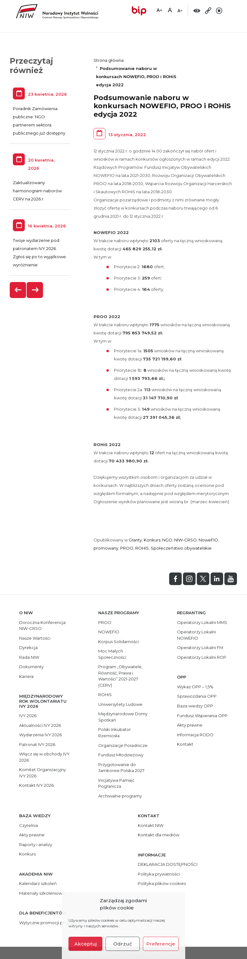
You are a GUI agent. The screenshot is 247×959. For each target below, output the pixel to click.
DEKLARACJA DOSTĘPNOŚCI (167, 864)
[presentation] (18, 290)
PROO (126, 548)
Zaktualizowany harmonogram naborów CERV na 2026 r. (37, 190)
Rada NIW (29, 657)
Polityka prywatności (159, 873)
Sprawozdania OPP (197, 696)
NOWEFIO (108, 631)
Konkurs (152, 539)
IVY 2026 (27, 715)
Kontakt (185, 744)
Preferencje (160, 944)
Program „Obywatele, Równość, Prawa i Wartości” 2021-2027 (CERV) (120, 676)
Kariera (26, 676)
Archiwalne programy (120, 795)
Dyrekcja (28, 647)
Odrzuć (122, 944)
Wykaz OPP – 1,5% (195, 686)
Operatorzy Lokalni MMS (202, 622)
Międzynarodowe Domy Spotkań (123, 716)
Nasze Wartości (35, 638)
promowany (106, 548)
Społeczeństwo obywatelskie (181, 548)
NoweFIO (208, 539)
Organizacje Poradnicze (123, 745)
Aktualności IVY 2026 (40, 725)
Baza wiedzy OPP (195, 705)
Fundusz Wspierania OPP (202, 715)
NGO (167, 539)
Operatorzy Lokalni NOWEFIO (196, 635)
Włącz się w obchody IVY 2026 (44, 757)
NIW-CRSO (185, 539)
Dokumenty (31, 666)
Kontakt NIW (151, 825)
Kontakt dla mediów (158, 834)
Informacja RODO (195, 734)
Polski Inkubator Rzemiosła (114, 732)
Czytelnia (28, 825)
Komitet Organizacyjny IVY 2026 (42, 772)
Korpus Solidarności (118, 641)
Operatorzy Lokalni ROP (201, 657)
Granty (135, 539)
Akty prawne (189, 724)
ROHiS (142, 548)
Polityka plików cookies (162, 883)
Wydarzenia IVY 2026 (40, 734)
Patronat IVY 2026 (37, 744)
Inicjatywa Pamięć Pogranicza (116, 783)
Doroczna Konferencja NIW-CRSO (42, 625)
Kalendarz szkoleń (38, 883)
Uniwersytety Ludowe (120, 704)
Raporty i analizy (35, 844)
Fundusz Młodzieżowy (120, 754)
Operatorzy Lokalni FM (200, 647)
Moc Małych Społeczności (112, 654)
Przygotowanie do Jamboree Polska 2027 (121, 767)
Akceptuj (85, 944)
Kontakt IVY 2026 (36, 785)
